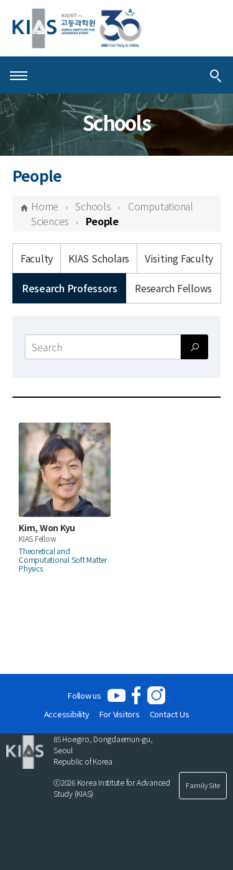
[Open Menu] (18, 75)
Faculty (37, 258)
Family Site (203, 785)
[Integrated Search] (215, 75)
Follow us (84, 695)
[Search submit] (194, 346)
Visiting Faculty (179, 258)
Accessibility (66, 714)
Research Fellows (173, 287)
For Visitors (119, 714)
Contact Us (170, 714)
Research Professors (69, 287)
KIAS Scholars (98, 258)
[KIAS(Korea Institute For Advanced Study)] (76, 28)
